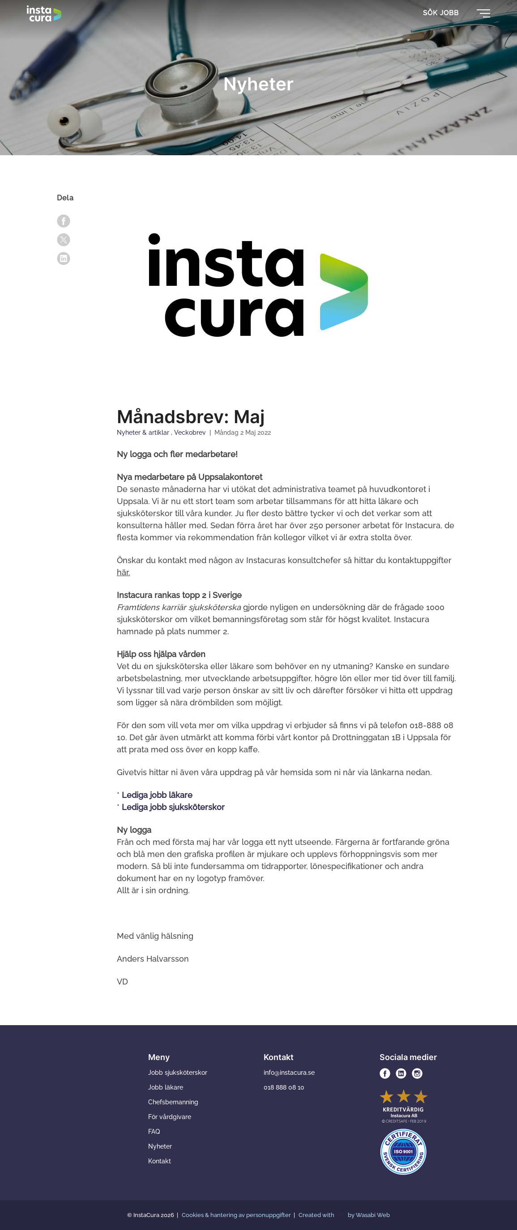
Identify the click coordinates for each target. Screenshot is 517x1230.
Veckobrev (191, 432)
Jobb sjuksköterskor (177, 1072)
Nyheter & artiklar (144, 432)
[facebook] (63, 221)
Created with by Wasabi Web (344, 1215)
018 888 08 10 (284, 1087)
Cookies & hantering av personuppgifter (237, 1215)
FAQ (154, 1131)
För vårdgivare (169, 1116)
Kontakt (159, 1161)
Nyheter (160, 1146)
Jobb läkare (165, 1087)
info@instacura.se (289, 1072)
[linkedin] (63, 258)
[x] (63, 239)
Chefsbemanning (173, 1102)
